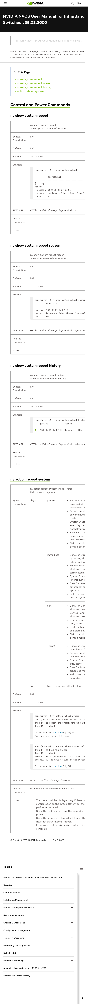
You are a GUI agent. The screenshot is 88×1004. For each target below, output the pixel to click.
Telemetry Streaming (13, 935)
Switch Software (21, 54)
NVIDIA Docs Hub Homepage (24, 51)
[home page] (35, 3)
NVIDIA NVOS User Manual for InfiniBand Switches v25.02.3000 (34, 875)
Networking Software (73, 51)
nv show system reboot (28, 79)
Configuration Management (17, 928)
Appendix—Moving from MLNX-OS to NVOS (24, 965)
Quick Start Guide (12, 890)
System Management (13, 912)
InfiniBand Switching (13, 958)
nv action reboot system (29, 91)
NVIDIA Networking (50, 51)
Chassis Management (14, 920)
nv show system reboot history (33, 87)
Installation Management (15, 897)
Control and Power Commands (40, 57)
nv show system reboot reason (32, 83)
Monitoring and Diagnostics (16, 943)
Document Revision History (16, 973)
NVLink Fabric (10, 950)
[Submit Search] (79, 40)
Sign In (81, 3)
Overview (8, 882)
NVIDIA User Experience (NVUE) (18, 905)
